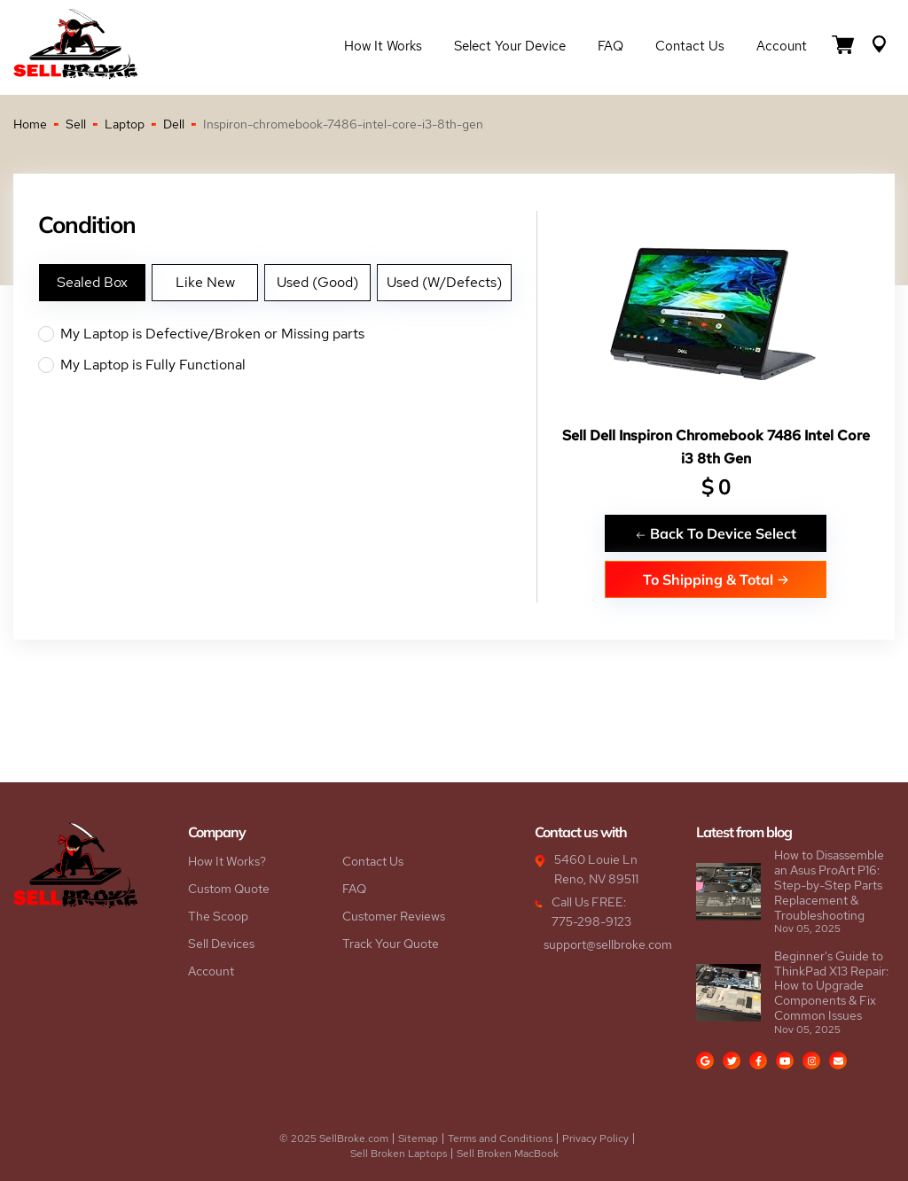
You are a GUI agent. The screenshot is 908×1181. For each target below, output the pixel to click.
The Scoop (218, 916)
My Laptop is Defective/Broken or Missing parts (287, 334)
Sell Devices (221, 944)
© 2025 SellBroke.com (333, 1138)
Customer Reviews (393, 916)
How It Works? (227, 861)
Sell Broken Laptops (398, 1153)
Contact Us (689, 46)
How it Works (383, 46)
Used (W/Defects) (444, 282)
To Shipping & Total (716, 579)
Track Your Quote (390, 944)
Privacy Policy (595, 1138)
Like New (205, 282)
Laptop (125, 124)
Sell (76, 124)
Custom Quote (229, 889)
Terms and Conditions (500, 1138)
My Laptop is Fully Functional (287, 365)
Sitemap (418, 1138)
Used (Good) (317, 282)
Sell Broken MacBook (508, 1153)
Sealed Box (92, 282)
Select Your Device (510, 46)
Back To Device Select (715, 533)
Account (781, 46)
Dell (173, 124)
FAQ (610, 46)
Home (30, 124)
